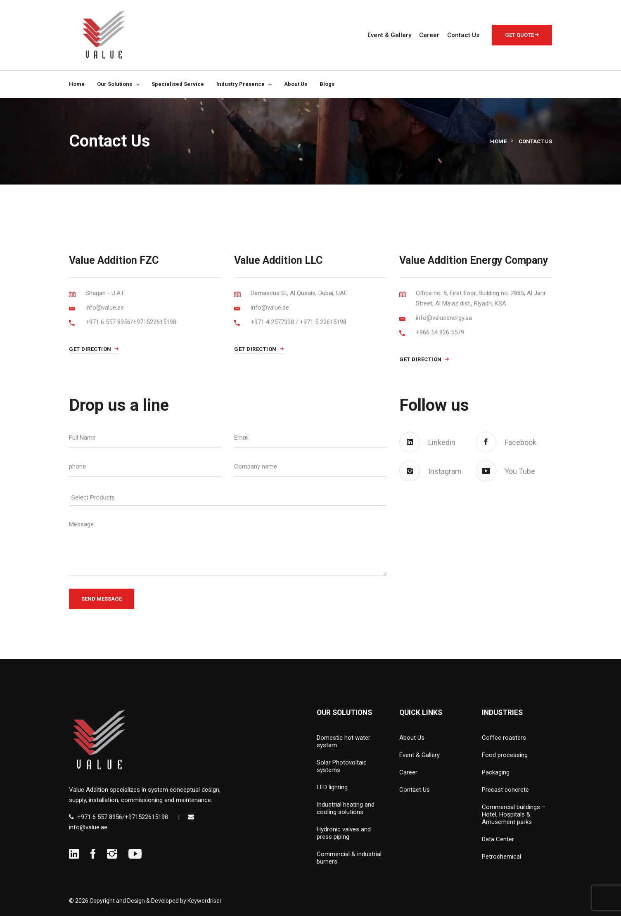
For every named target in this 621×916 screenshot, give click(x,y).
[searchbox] (230, 496)
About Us (295, 84)
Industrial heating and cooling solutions (345, 808)
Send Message (101, 599)
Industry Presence (240, 84)
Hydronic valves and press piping (344, 833)
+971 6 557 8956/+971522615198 (122, 817)
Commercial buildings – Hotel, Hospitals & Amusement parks (513, 814)
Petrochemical (501, 856)
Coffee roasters (504, 737)
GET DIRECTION (94, 349)
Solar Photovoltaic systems (342, 766)
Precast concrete (505, 789)
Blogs (327, 84)
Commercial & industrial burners (349, 857)
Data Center (498, 839)
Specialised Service (178, 84)
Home (77, 84)
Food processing (505, 755)
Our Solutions (114, 84)
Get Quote (522, 35)
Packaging (496, 772)
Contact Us (463, 35)
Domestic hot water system (343, 741)
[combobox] (228, 495)
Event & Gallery (389, 35)
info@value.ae (88, 827)
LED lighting (332, 787)
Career (429, 35)
